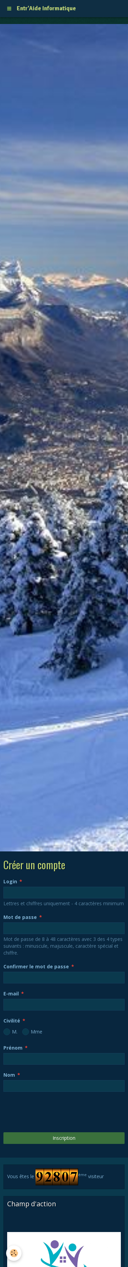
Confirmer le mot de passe (36, 966)
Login (10, 881)
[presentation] (55, 1112)
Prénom (13, 1047)
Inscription (64, 1138)
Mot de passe (20, 917)
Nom (9, 1075)
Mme (32, 1031)
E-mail (11, 993)
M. (10, 1031)
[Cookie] (14, 1253)
